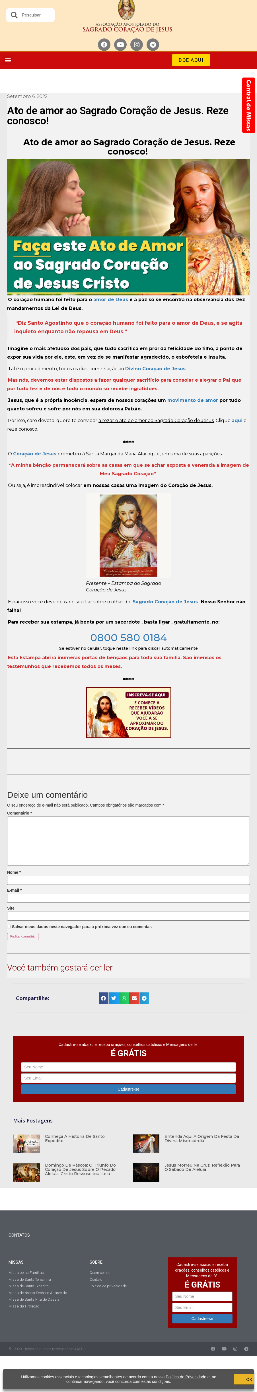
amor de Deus (110, 299)
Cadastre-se (128, 1089)
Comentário (19, 813)
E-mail (14, 890)
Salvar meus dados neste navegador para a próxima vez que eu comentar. (82, 927)
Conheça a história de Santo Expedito (75, 1138)
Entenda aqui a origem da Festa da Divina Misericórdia (202, 1138)
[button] (8, 60)
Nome (14, 872)
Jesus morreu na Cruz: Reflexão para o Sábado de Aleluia (202, 1167)
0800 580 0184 (128, 637)
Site (11, 908)
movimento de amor (192, 400)
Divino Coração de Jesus (155, 368)
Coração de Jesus (34, 454)
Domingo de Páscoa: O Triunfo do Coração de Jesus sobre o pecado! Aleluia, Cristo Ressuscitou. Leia (80, 1170)
